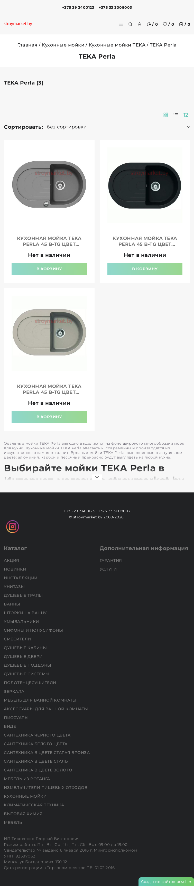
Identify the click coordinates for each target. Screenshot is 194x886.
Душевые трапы (24, 595)
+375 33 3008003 (115, 7)
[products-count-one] (175, 114)
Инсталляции (21, 577)
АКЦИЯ (12, 560)
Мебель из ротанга (27, 778)
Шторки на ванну (26, 612)
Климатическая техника (34, 805)
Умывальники (22, 621)
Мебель (13, 822)
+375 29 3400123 (78, 7)
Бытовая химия (24, 813)
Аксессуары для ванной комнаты (46, 708)
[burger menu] (121, 24)
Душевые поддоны (28, 665)
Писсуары (17, 717)
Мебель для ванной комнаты (41, 700)
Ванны (12, 604)
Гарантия (111, 560)
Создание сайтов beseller (166, 881)
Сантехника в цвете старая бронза (47, 752)
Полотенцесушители (30, 682)
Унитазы (15, 586)
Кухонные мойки (63, 45)
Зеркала (14, 691)
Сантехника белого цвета (36, 743)
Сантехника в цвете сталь (36, 761)
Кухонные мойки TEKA (117, 45)
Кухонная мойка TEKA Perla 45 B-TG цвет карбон (145, 244)
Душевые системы (27, 674)
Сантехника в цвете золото (38, 770)
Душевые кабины (26, 647)
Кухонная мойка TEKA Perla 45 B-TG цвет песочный (49, 392)
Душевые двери (24, 656)
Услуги (109, 569)
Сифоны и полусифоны (34, 630)
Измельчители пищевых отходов (46, 787)
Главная (27, 45)
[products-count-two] (165, 114)
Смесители (18, 639)
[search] (130, 24)
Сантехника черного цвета (38, 735)
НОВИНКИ (15, 569)
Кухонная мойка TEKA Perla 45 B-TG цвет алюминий (49, 244)
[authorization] (139, 24)
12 (185, 115)
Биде (10, 726)
